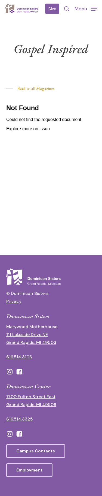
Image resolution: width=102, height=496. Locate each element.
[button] (86, 8)
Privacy (13, 301)
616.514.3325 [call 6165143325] (19, 419)
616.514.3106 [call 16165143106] (19, 357)
